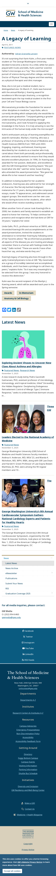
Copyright (28, 844)
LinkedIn (29, 654)
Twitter (29, 637)
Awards (8, 293)
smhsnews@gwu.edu (28, 689)
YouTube (29, 648)
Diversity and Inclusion (28, 787)
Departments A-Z (28, 700)
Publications (11, 579)
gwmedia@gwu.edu (11, 618)
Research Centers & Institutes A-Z (28, 713)
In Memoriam (26, 293)
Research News (27, 371)
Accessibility (28, 738)
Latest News (11, 563)
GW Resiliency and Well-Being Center (28, 790)
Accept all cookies (12, 871)
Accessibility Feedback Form (28, 742)
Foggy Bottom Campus (28, 758)
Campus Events (28, 762)
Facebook (29, 631)
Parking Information (28, 770)
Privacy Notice (28, 850)
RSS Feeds (29, 660)
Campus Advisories (28, 726)
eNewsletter (11, 574)
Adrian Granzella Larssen (26, 54)
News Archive (11, 568)
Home (6, 31)
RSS (7, 589)
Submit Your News (14, 584)
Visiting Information (28, 766)
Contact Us (30, 809)
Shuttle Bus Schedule (28, 774)
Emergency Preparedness (28, 730)
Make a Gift (30, 803)
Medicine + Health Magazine (29, 815)
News (13, 31)
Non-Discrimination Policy (28, 734)
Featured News (12, 48)
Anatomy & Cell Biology (16, 299)
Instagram (29, 643)
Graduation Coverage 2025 (17, 594)
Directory (28, 755)
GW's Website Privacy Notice (29, 862)
